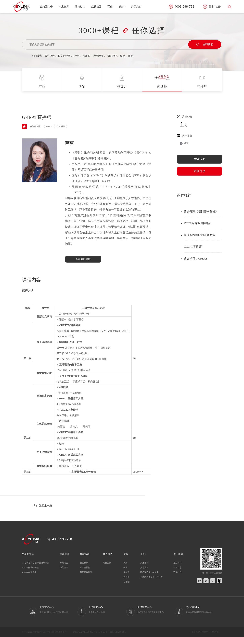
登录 (211, 6)
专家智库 (64, 6)
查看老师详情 (83, 259)
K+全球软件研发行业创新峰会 (35, 563)
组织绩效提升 (86, 572)
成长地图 (96, 6)
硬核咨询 (80, 6)
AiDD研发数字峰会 (30, 567)
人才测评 (144, 567)
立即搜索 (204, 44)
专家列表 (64, 563)
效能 (130, 55)
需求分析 (49, 55)
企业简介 (177, 563)
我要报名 (199, 159)
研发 (125, 567)
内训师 (126, 577)
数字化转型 (64, 55)
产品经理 (98, 55)
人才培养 (144, 563)
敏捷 (122, 55)
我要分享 (199, 171)
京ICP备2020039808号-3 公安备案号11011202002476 (99, 632)
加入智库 (64, 567)
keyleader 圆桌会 (29, 572)
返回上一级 (45, 505)
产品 (125, 563)
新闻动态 (177, 567)
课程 (109, 6)
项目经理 (112, 55)
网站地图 (206, 632)
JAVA (76, 55)
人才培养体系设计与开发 (151, 577)
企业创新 (84, 563)
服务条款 (196, 632)
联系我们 (177, 572)
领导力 (126, 572)
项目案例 (107, 563)
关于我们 (136, 6)
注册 (218, 6)
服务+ (122, 6)
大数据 (86, 55)
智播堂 (126, 582)
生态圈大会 (46, 6)
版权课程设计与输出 (149, 572)
